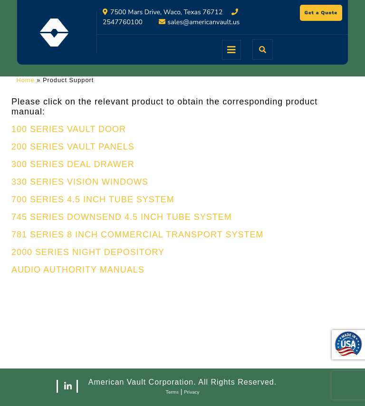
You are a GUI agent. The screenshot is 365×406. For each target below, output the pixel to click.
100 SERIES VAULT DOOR (68, 129)
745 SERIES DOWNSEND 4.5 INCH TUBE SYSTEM (121, 217)
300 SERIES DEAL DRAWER (72, 164)
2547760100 (123, 22)
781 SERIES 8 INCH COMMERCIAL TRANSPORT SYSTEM (137, 234)
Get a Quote (323, 14)
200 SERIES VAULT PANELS (72, 146)
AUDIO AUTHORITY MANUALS (77, 269)
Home (26, 80)
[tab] (231, 50)
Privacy (191, 392)
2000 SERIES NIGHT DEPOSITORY (87, 252)
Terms (172, 392)
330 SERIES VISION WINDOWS (79, 182)
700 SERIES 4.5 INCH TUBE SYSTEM (92, 199)
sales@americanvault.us (204, 22)
